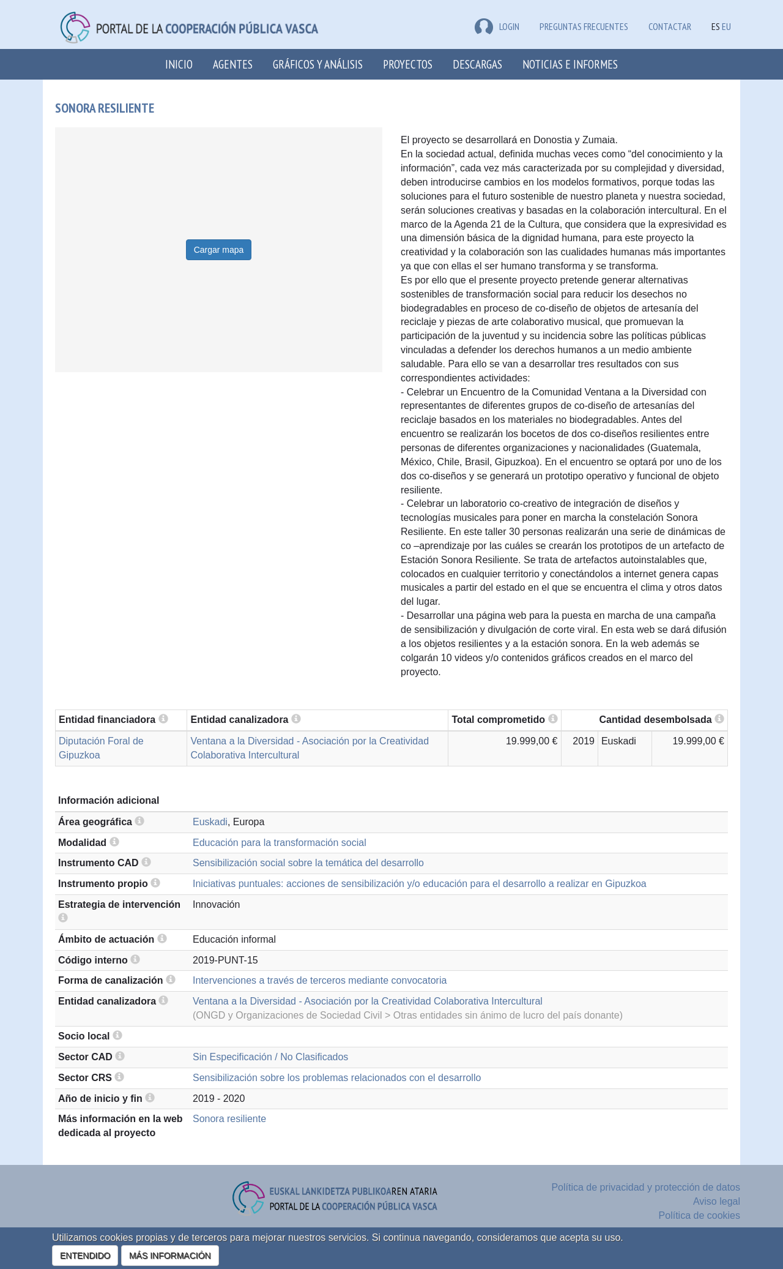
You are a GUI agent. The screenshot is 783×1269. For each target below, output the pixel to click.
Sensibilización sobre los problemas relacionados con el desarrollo (337, 1077)
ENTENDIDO (85, 1255)
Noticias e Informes (570, 64)
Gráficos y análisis (318, 64)
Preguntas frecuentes (584, 26)
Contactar (669, 26)
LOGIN (497, 26)
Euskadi (210, 822)
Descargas (477, 64)
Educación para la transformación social (279, 842)
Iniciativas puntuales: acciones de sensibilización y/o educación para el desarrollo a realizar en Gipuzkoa (420, 883)
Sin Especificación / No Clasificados (270, 1057)
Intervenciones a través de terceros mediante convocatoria (320, 980)
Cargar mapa (219, 250)
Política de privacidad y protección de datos (645, 1187)
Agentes (233, 64)
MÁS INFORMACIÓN (170, 1255)
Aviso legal (716, 1201)
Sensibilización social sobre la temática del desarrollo (308, 863)
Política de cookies (699, 1215)
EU (726, 26)
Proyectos (407, 64)
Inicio (179, 64)
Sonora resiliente (229, 1119)
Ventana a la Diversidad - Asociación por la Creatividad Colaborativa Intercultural (368, 1001)
